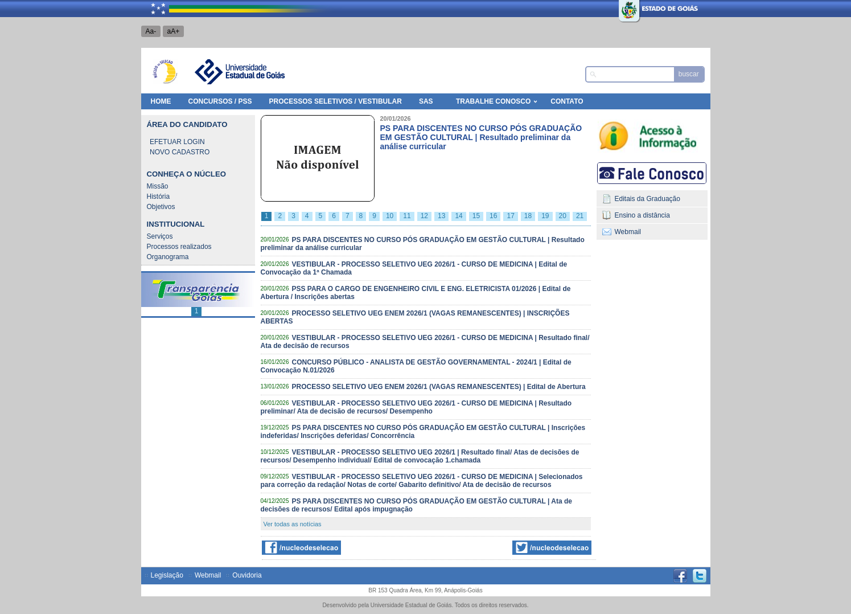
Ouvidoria (246, 575)
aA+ (173, 31)
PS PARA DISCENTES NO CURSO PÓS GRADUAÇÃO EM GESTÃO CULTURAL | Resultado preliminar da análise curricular (481, 137)
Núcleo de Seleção (165, 71)
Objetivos (161, 207)
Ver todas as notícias (293, 524)
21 (579, 216)
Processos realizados (179, 247)
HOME (161, 101)
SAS (426, 101)
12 (424, 216)
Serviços (160, 236)
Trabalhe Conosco (493, 101)
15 (476, 216)
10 (389, 216)
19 (545, 216)
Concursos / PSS (220, 101)
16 (493, 216)
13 (441, 216)
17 (510, 216)
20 (562, 216)
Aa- (151, 31)
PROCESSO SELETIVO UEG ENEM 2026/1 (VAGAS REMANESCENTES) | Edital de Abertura (438, 387)
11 (406, 216)
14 (458, 216)
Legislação (167, 575)
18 (528, 216)
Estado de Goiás (633, 8)
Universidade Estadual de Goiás (239, 71)
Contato (566, 101)
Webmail (628, 232)
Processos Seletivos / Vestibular (335, 101)
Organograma (168, 257)
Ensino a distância (642, 215)
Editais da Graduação (647, 199)
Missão (157, 186)
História (158, 196)
